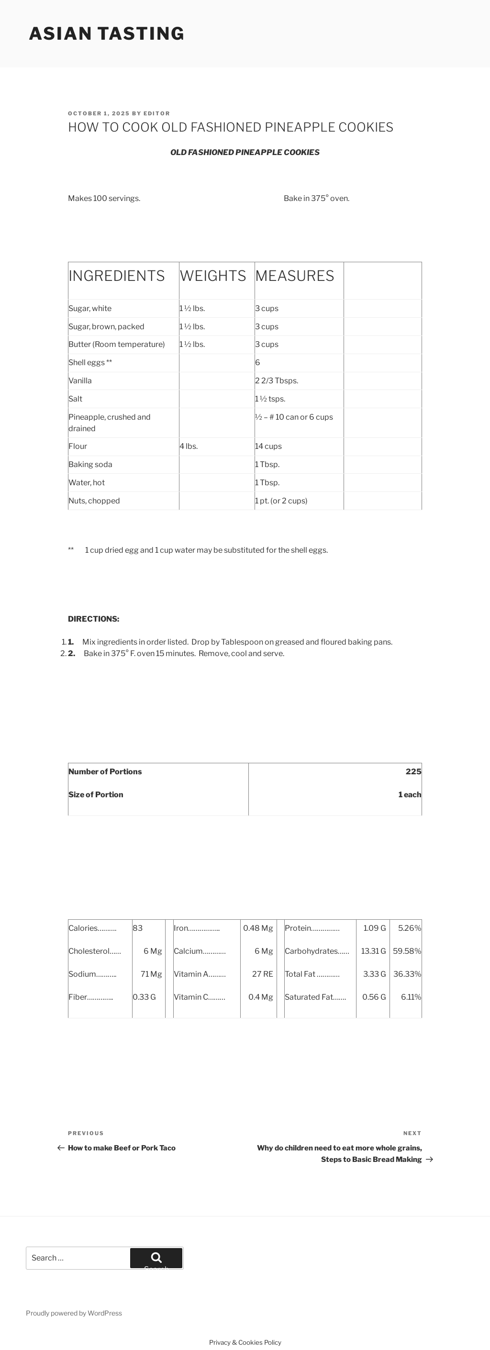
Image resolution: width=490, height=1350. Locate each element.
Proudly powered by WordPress (74, 1313)
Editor (157, 113)
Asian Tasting (107, 33)
